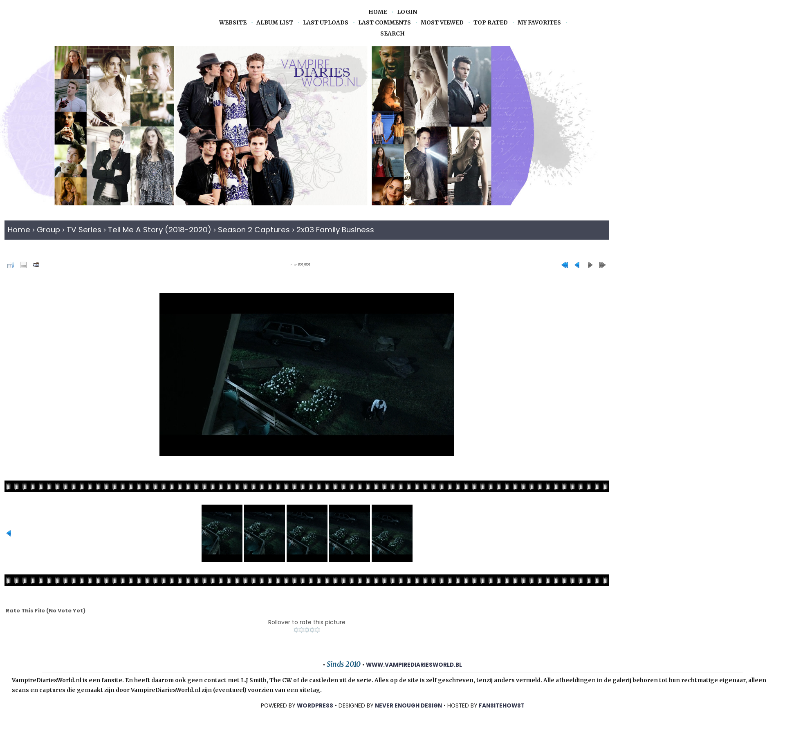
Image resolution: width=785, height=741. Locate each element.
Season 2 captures (254, 229)
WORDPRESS (315, 706)
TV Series (84, 229)
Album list (274, 22)
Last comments (384, 22)
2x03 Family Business (335, 229)
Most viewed (442, 22)
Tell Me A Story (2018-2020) (159, 229)
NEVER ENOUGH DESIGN (408, 706)
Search (392, 33)
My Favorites (539, 22)
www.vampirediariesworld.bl (414, 665)
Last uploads (325, 22)
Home (377, 12)
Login (407, 12)
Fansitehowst (502, 706)
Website (233, 22)
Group (48, 229)
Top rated (490, 22)
